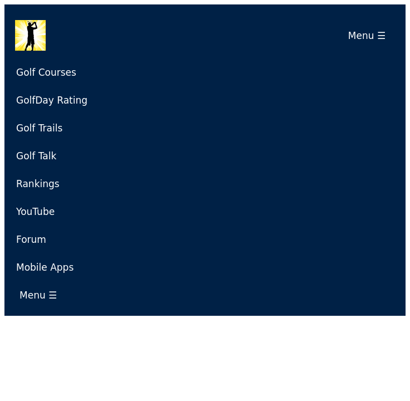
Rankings (38, 183)
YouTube (35, 211)
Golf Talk (36, 156)
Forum (31, 239)
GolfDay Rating (51, 100)
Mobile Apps (45, 267)
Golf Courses (46, 72)
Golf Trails (39, 128)
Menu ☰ (370, 35)
